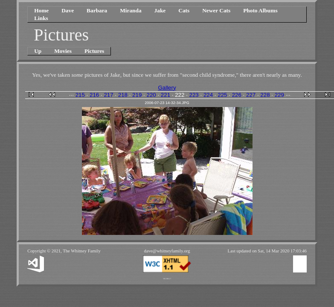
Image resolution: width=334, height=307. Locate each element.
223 (194, 95)
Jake (160, 10)
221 (165, 95)
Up (37, 51)
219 (137, 95)
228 (265, 95)
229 (279, 95)
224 (208, 95)
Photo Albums (260, 10)
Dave (67, 10)
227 (251, 95)
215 (80, 95)
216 (94, 95)
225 (222, 95)
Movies (63, 51)
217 (108, 95)
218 (123, 95)
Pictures (94, 51)
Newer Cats (216, 10)
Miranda (130, 10)
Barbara (97, 10)
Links (41, 18)
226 (236, 95)
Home (41, 10)
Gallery (167, 87)
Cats (183, 10)
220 (151, 95)
